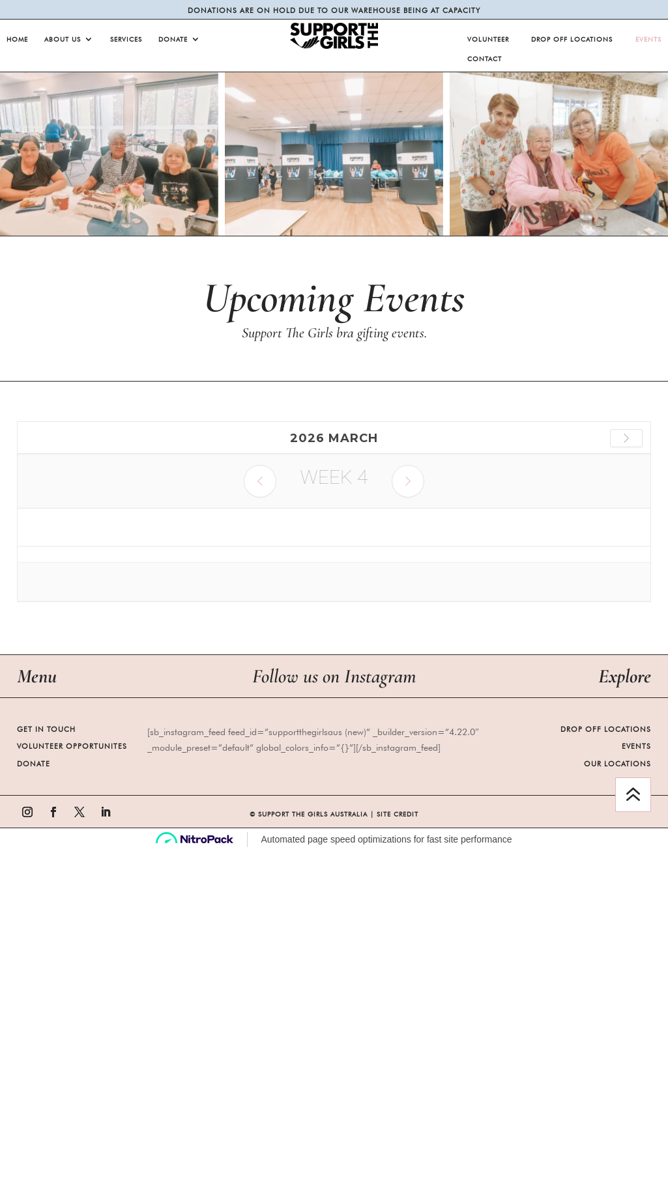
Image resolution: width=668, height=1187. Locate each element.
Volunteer (488, 39)
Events (648, 39)
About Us (62, 39)
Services (126, 39)
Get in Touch (46, 729)
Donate (173, 39)
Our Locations (617, 763)
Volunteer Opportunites (72, 746)
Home (17, 39)
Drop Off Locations (572, 39)
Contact (484, 59)
